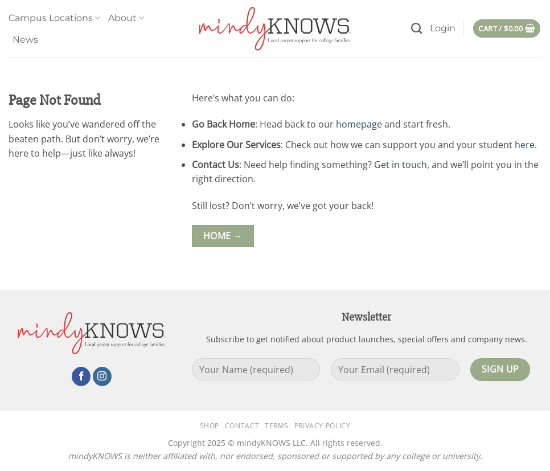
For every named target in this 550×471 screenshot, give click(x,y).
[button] (442, 28)
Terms (277, 426)
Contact (242, 426)
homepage (359, 124)
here (525, 144)
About (126, 18)
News (25, 39)
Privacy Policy (322, 426)
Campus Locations (54, 18)
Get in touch (400, 164)
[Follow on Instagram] (102, 376)
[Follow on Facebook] (81, 376)
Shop (209, 426)
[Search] (416, 28)
